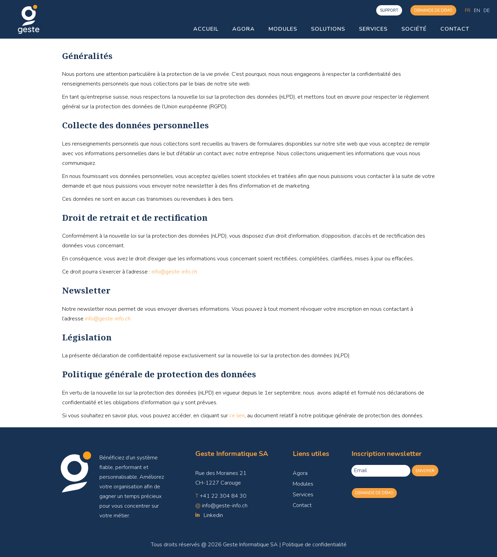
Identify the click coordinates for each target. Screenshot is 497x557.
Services (303, 494)
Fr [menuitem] (467, 10)
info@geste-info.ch (174, 272)
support (389, 10)
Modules (303, 484)
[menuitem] (467, 10)
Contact (302, 505)
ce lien (237, 415)
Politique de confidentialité (314, 544)
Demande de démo (433, 10)
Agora (300, 473)
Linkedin (213, 515)
